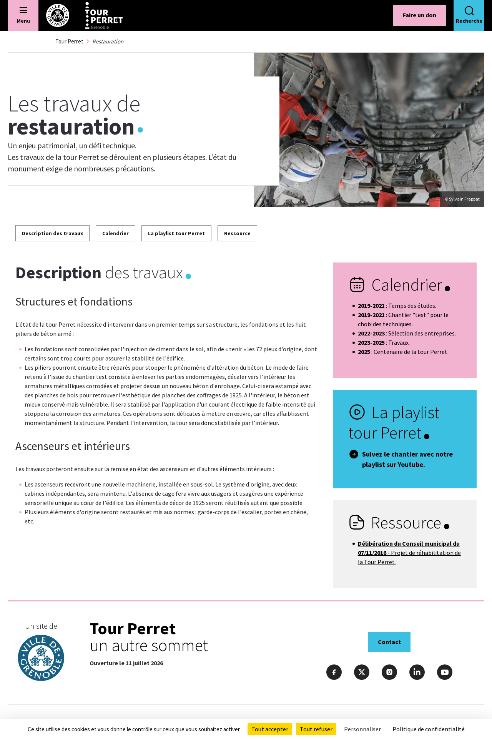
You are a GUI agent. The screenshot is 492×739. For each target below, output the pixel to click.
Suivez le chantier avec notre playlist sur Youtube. (407, 459)
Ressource (237, 233)
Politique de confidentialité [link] (428, 729)
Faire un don (419, 15)
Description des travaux (52, 233)
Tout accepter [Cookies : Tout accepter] (269, 729)
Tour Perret (69, 41)
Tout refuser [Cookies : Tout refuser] (316, 729)
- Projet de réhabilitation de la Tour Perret (409, 553)
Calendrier (115, 233)
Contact (389, 642)
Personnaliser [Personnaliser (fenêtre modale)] (362, 729)
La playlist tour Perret (176, 233)
